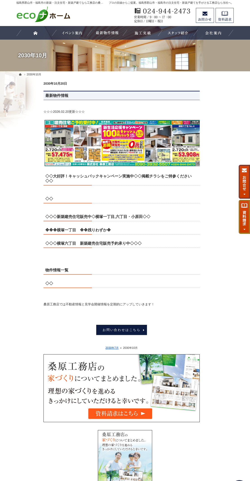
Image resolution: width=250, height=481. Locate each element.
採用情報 (191, 297)
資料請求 (225, 15)
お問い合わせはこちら (94, 330)
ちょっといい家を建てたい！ (205, 204)
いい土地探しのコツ (199, 186)
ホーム (189, 158)
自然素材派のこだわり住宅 (204, 223)
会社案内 (191, 269)
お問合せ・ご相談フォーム (206, 441)
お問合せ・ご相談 (197, 306)
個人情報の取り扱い (199, 325)
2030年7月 (84, 347)
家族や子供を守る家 (199, 250)
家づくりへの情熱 (197, 278)
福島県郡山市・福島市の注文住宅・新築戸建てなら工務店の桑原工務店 (131, 461)
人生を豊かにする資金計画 (204, 195)
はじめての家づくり (199, 241)
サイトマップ (194, 334)
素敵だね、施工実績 (199, 213)
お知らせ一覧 (194, 315)
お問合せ (205, 15)
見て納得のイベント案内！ (204, 167)
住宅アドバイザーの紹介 (202, 288)
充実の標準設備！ (197, 232)
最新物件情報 (29, 95)
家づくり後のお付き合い (202, 260)
